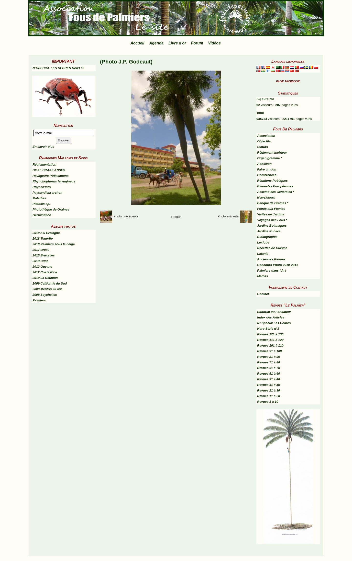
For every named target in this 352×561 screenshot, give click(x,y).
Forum (197, 43)
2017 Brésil (41, 250)
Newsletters (266, 197)
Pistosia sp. (41, 204)
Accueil (137, 43)
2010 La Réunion (45, 278)
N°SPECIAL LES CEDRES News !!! (58, 68)
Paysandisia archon (47, 192)
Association (266, 136)
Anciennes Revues (271, 259)
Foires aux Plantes (271, 209)
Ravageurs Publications (50, 176)
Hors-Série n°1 (268, 328)
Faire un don (266, 169)
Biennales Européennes (275, 186)
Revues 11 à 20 (268, 396)
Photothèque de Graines (51, 209)
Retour (176, 217)
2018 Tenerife (43, 238)
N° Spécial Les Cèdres (274, 323)
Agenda (156, 43)
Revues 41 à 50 (268, 385)
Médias (262, 276)
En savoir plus (43, 146)
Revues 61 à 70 (268, 368)
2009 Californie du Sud (50, 283)
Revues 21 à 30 (268, 390)
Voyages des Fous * (272, 220)
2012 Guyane (42, 266)
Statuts (262, 147)
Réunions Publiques (272, 180)
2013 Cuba (40, 261)
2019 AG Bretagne (46, 233)
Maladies (39, 198)
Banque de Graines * (272, 203)
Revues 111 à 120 (270, 340)
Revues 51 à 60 (268, 373)
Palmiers (39, 300)
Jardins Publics (269, 231)
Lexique (263, 242)
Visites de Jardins (270, 214)
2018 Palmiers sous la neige (54, 244)
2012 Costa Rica (45, 272)
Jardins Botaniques (272, 225)
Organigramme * (269, 158)
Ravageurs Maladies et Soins (63, 158)
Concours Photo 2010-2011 (277, 265)
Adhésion (264, 164)
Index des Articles (270, 317)
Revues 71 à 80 (268, 362)
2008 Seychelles (45, 294)
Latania (262, 253)
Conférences (266, 175)
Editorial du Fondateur (274, 312)
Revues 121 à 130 (270, 334)
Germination (42, 215)
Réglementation (44, 164)
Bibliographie (267, 237)
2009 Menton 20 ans (48, 289)
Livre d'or (177, 43)
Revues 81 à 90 (268, 357)
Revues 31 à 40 (268, 379)
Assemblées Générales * (275, 192)
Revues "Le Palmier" (288, 305)
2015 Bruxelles (44, 255)
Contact (263, 294)
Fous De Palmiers (288, 129)
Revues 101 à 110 (270, 345)
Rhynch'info (42, 187)
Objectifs (264, 141)
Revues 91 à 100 (269, 351)
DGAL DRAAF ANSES (49, 170)
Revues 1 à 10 (267, 401)
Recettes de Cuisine (272, 248)
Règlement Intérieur (272, 152)
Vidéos (214, 43)
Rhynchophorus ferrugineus (54, 181)
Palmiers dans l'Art (271, 270)
